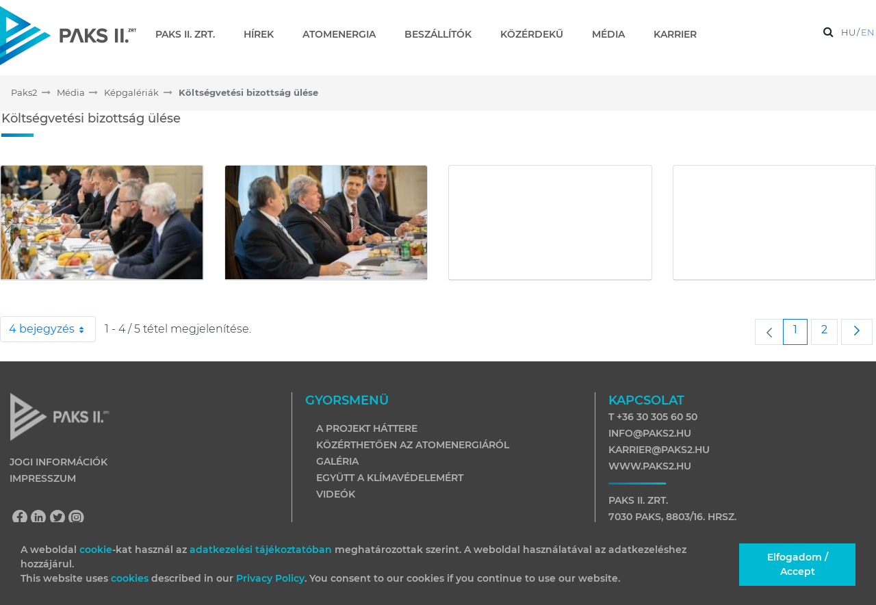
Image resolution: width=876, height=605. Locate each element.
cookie (95, 549)
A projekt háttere (366, 428)
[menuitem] (190, 34)
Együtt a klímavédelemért (389, 478)
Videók (335, 494)
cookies (131, 578)
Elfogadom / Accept (797, 564)
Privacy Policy (270, 578)
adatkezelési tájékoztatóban (261, 549)
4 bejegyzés (52, 329)
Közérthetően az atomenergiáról (412, 445)
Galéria (337, 461)
